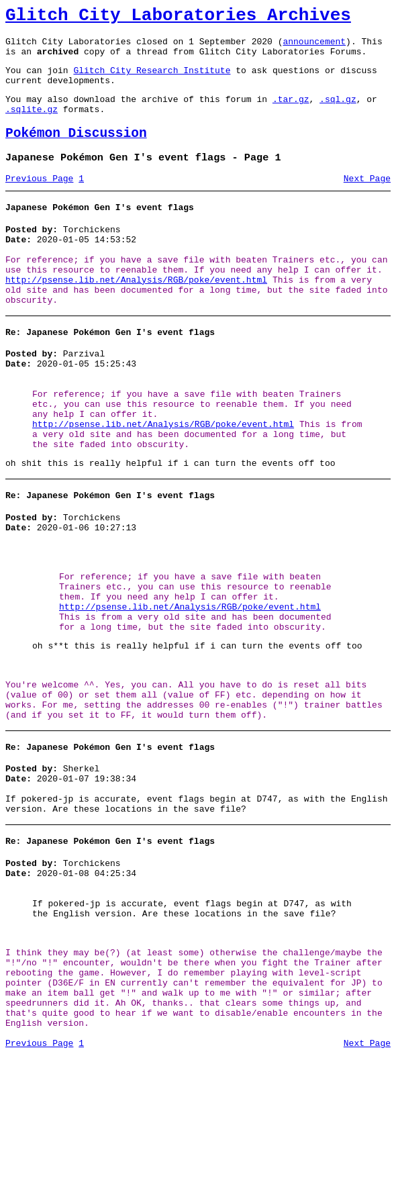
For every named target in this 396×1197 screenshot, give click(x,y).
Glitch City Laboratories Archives (178, 17)
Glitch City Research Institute (151, 80)
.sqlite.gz (31, 125)
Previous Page (39, 201)
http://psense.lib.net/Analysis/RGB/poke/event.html (136, 314)
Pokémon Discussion (76, 151)
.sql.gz (337, 113)
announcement (314, 47)
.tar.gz (291, 113)
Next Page (367, 201)
